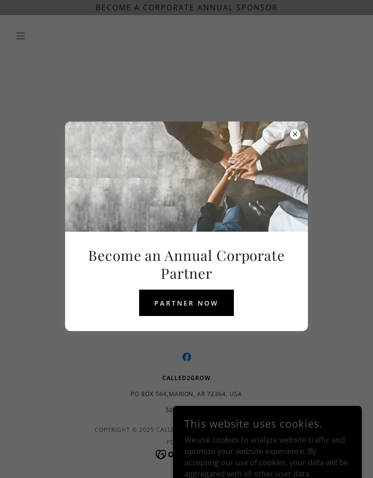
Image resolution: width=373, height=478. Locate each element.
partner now (186, 303)
